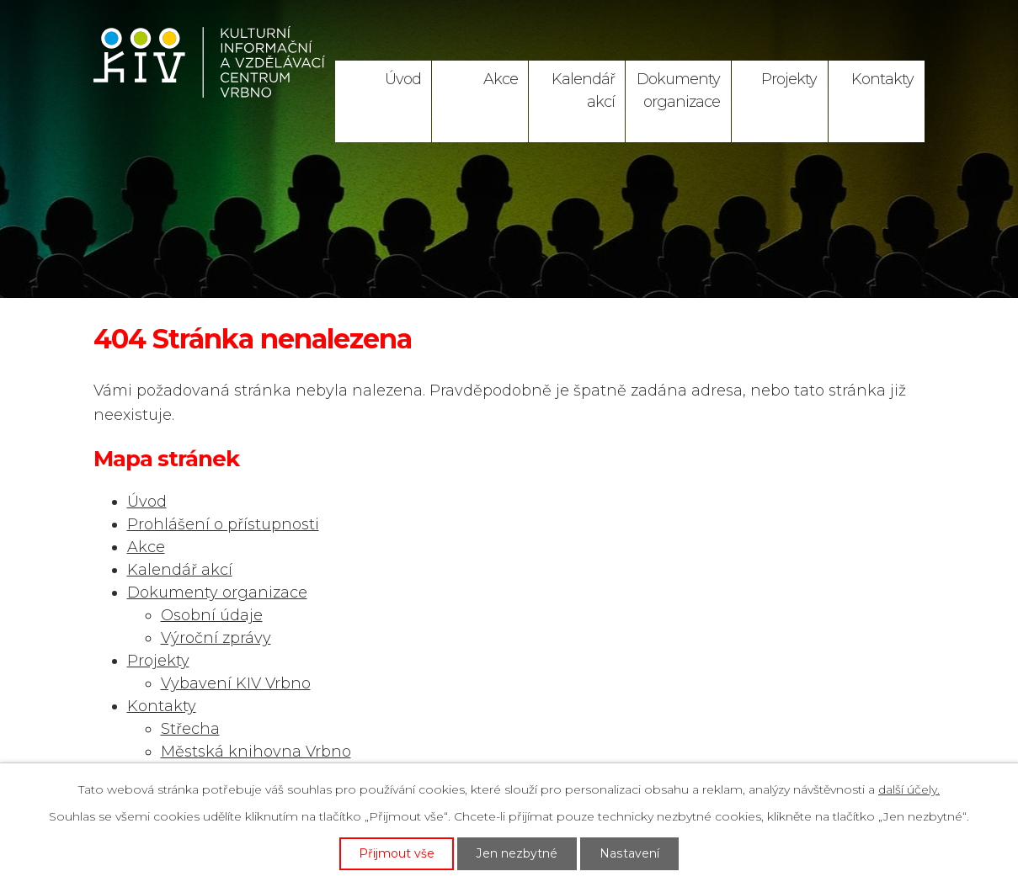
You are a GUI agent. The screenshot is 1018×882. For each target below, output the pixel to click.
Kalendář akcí (583, 90)
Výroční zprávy (216, 638)
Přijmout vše (397, 853)
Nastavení (629, 853)
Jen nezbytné (517, 853)
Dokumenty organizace (678, 90)
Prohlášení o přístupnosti (223, 524)
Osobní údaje (212, 615)
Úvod (403, 79)
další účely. (909, 789)
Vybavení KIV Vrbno (236, 683)
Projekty (789, 79)
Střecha (190, 729)
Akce (500, 79)
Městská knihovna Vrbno (256, 751)
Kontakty (882, 79)
